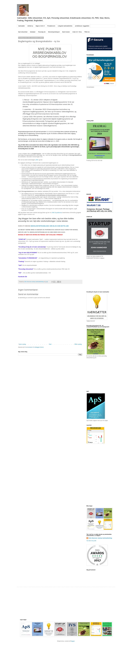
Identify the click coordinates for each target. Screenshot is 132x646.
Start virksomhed (22, 32)
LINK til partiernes (56, 212)
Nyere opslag (22, 344)
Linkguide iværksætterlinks (65, 26)
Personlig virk (41, 32)
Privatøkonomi (51, 26)
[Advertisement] (101, 104)
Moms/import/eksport (54, 32)
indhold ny (30, 26)
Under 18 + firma (77, 32)
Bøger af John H (40, 26)
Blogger (72, 641)
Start (50, 344)
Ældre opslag (78, 344)
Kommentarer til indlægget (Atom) (34, 347)
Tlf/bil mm (87, 32)
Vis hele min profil (91, 540)
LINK (36, 160)
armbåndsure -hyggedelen (82, 26)
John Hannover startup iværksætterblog (100, 538)
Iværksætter (21, 26)
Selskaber (32, 32)
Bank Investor (66, 32)
